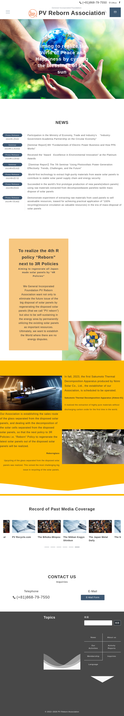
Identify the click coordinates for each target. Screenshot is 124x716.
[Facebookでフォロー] (120, 2)
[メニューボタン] (7, 12)
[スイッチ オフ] (105, 12)
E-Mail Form (92, 597)
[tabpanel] (74, 531)
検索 (86, 617)
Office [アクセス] (113, 3)
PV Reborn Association (66, 13)
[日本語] (99, 12)
